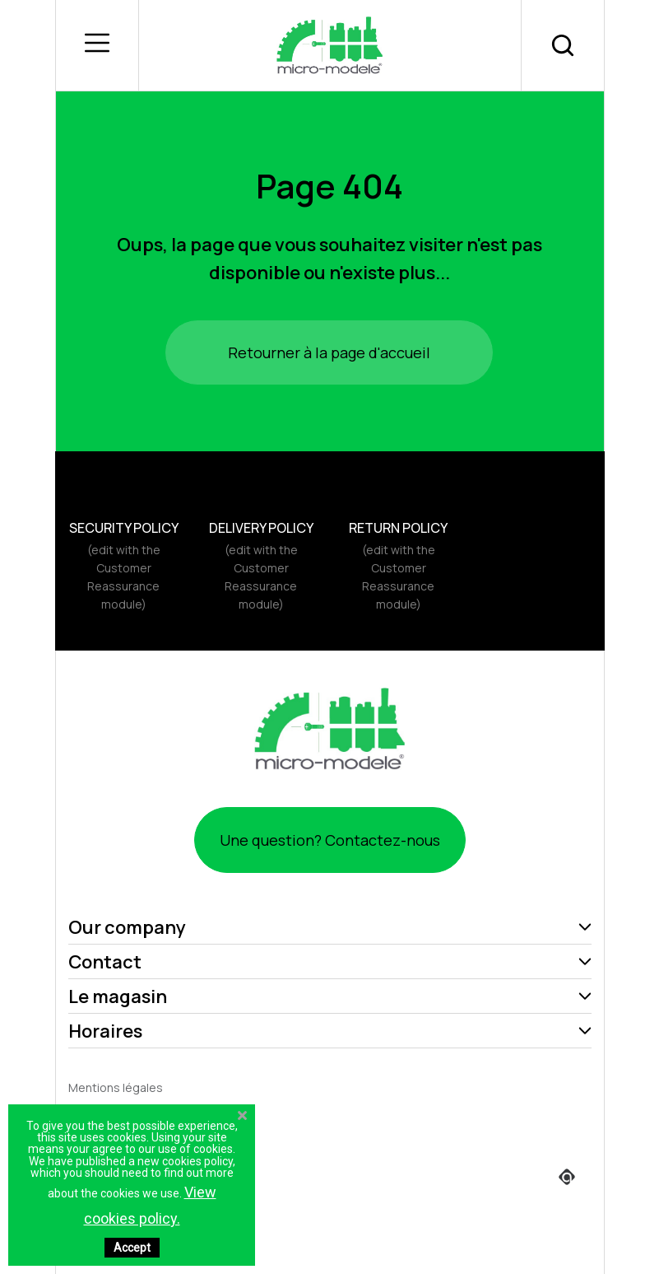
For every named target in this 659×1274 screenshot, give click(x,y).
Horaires (105, 1031)
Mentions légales (115, 1087)
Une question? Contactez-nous (330, 840)
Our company (127, 927)
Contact (105, 962)
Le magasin (117, 996)
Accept (132, 1247)
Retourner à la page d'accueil (329, 352)
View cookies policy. (150, 1205)
